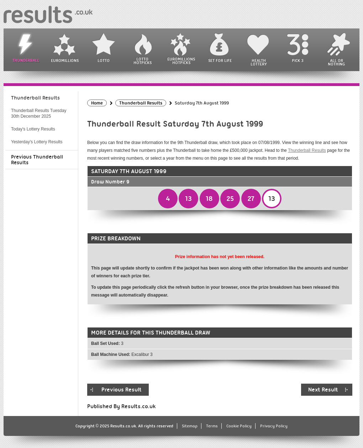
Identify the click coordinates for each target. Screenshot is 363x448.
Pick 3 (297, 60)
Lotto (104, 60)
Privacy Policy (274, 425)
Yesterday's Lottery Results (37, 141)
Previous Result (121, 389)
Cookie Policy (239, 425)
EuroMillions (65, 60)
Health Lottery (259, 62)
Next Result (323, 389)
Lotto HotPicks (142, 61)
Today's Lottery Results (33, 129)
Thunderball (26, 60)
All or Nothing (336, 62)
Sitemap (190, 425)
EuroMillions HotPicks (181, 61)
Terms (212, 425)
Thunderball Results (307, 150)
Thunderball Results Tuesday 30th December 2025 (38, 113)
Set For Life (220, 60)
